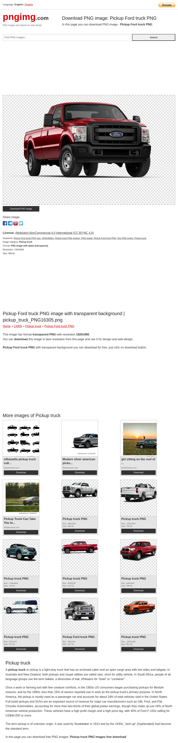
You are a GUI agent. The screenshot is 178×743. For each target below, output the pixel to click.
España (29, 4)
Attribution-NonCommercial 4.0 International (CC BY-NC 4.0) (54, 232)
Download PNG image (21, 209)
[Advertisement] (89, 69)
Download (21, 472)
